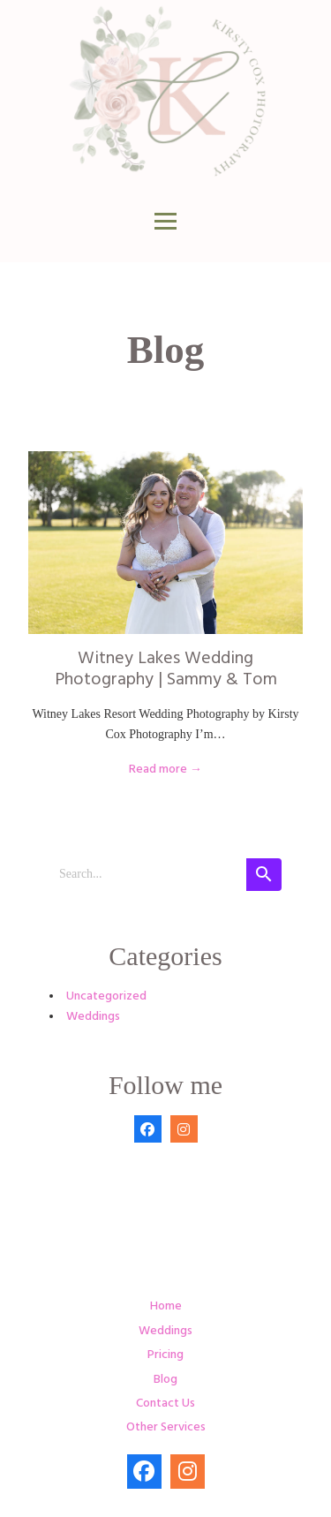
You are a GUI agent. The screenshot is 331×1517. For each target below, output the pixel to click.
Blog (165, 1380)
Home (166, 1306)
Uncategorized (106, 996)
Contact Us (165, 1403)
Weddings (93, 1017)
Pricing (165, 1355)
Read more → (165, 769)
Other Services (166, 1427)
